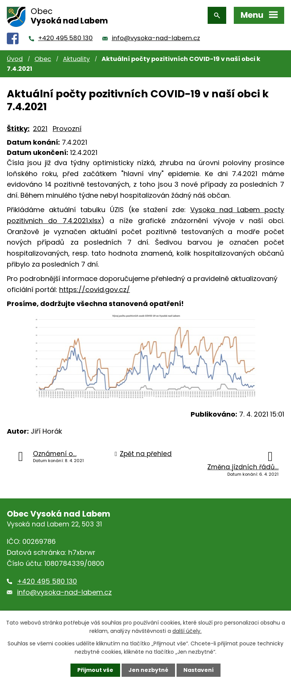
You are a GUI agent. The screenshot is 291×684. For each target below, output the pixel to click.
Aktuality (76, 59)
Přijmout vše (95, 670)
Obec (42, 59)
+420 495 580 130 (65, 38)
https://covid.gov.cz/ (94, 289)
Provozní (67, 128)
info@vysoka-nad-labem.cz (156, 38)
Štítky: (18, 128)
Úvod (15, 59)
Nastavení (198, 670)
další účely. (187, 631)
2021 (40, 128)
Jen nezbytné (148, 670)
